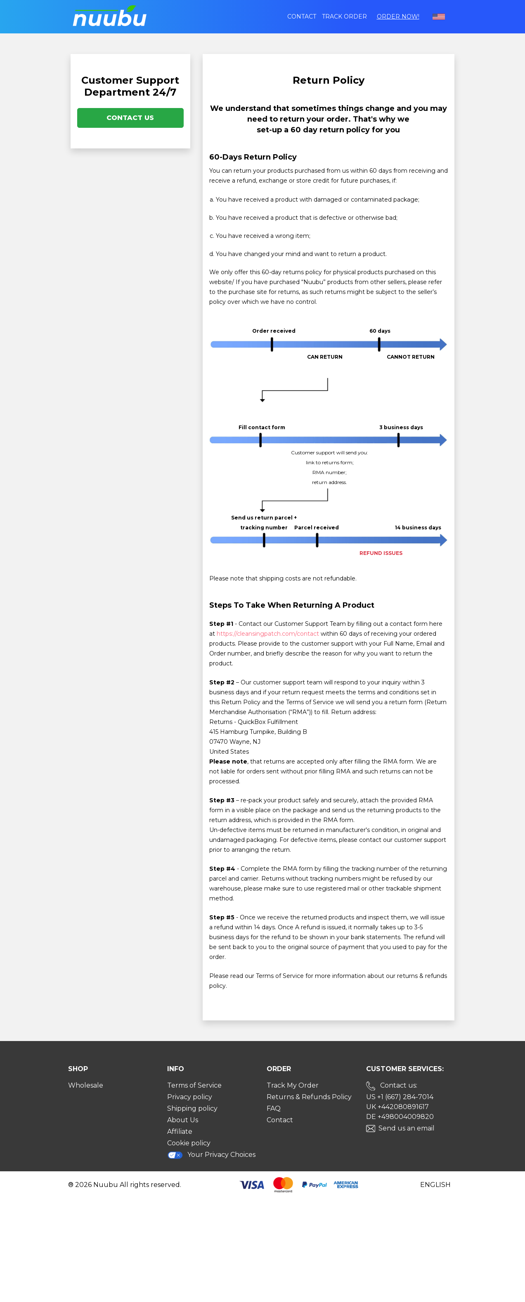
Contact (301, 16)
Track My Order (293, 1085)
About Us (182, 1120)
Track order (344, 16)
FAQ (274, 1108)
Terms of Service (194, 1085)
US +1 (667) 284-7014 (399, 1097)
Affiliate (179, 1131)
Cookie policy (188, 1143)
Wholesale (85, 1085)
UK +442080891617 (397, 1107)
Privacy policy (189, 1097)
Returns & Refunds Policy (309, 1097)
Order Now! (398, 16)
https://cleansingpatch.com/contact (268, 633)
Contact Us (130, 118)
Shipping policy (192, 1108)
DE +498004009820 (400, 1117)
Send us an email (406, 1128)
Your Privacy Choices (211, 1155)
